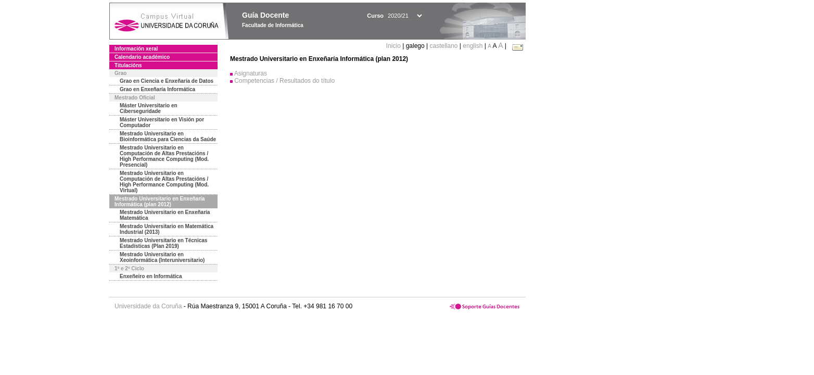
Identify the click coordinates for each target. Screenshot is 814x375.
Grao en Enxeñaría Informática (157, 89)
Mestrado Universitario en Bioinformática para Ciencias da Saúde (168, 136)
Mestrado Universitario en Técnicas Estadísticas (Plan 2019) (163, 243)
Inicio (394, 45)
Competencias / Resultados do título (284, 80)
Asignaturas (250, 73)
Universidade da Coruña (148, 306)
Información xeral (136, 49)
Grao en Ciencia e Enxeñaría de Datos (166, 81)
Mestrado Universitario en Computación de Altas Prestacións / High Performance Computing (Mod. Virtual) (164, 181)
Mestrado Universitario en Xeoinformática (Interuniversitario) (162, 257)
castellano (443, 45)
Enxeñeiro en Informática (151, 276)
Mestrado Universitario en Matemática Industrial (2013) (166, 229)
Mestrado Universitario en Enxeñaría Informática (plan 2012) (160, 201)
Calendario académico (142, 57)
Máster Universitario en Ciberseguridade (148, 108)
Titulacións (128, 65)
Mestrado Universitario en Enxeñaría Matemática (165, 215)
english (472, 45)
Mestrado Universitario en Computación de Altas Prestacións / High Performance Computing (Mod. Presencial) (164, 156)
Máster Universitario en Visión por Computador (162, 122)
